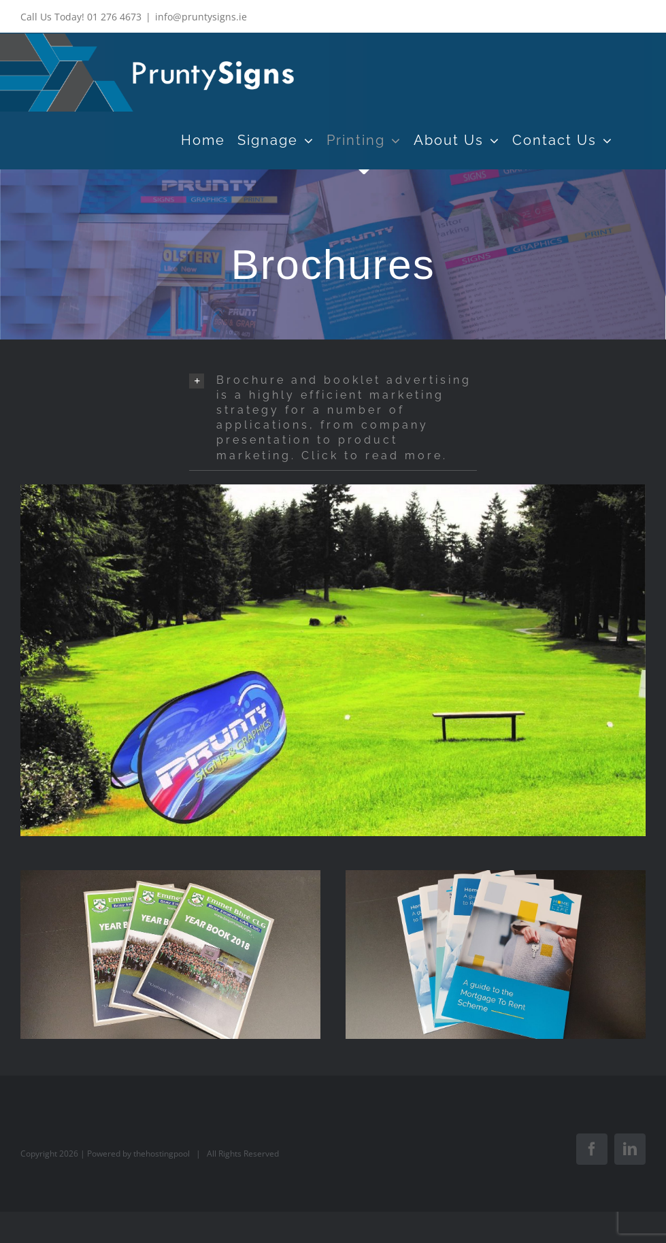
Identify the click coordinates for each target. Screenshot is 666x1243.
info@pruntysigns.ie (201, 16)
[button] (333, 417)
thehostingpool (161, 1153)
